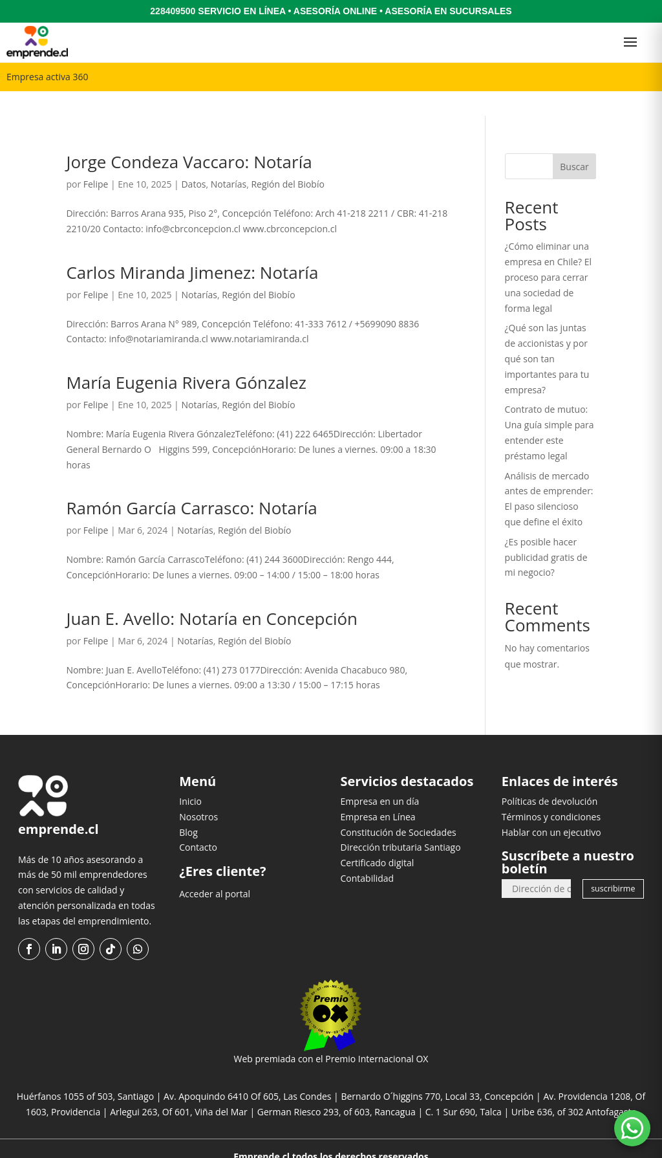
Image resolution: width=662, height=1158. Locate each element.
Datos (193, 159)
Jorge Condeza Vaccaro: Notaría (189, 137)
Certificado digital (377, 837)
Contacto (198, 822)
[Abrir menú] (630, 42)
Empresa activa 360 (47, 77)
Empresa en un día (380, 776)
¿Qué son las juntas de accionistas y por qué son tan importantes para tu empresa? (547, 334)
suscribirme (613, 863)
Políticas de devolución (550, 776)
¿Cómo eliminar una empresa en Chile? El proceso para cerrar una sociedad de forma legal (548, 252)
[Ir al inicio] (37, 42)
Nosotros (198, 791)
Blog (188, 807)
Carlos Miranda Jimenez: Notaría (192, 247)
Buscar (574, 141)
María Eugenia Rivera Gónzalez (186, 357)
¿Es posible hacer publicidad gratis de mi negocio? (546, 532)
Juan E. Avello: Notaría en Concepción (212, 593)
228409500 (172, 11)
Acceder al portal (214, 868)
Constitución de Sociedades (398, 807)
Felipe (96, 159)
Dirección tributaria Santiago (401, 822)
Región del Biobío (287, 159)
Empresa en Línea (378, 791)
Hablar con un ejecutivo (551, 807)
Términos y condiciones (551, 791)
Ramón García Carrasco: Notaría (191, 483)
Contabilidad (367, 853)
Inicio (190, 776)
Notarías (228, 159)
